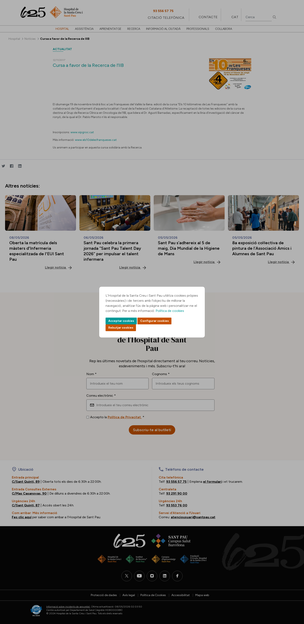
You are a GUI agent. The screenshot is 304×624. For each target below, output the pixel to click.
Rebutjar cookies (120, 327)
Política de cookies (170, 311)
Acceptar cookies (121, 321)
